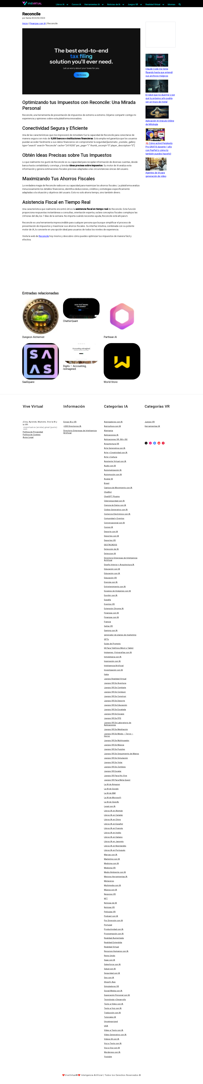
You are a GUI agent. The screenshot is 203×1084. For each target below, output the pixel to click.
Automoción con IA (113, 474)
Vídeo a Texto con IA (113, 1030)
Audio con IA (110, 466)
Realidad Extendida (113, 942)
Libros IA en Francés (113, 828)
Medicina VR (110, 868)
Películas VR (110, 912)
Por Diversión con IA (113, 920)
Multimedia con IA (112, 885)
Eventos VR (109, 604)
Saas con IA (109, 960)
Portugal (108, 925)
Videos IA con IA (111, 1039)
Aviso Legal (28, 437)
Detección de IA (111, 549)
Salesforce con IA (112, 964)
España (107, 600)
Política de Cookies (32, 435)
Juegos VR (133, 4)
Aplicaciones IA (111, 435)
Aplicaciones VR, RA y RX (116, 439)
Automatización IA (113, 470)
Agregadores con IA (113, 422)
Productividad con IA (113, 929)
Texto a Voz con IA (113, 1008)
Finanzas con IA (38, 23)
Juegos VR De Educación (115, 705)
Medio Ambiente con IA (115, 872)
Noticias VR (109, 907)
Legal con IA (109, 806)
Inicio (25, 23)
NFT (106, 899)
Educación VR (110, 578)
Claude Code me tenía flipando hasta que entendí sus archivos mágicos (159, 72)
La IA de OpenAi (111, 802)
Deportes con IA (111, 536)
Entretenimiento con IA (115, 587)
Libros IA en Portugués (114, 850)
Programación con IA (114, 934)
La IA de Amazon (112, 784)
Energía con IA (111, 582)
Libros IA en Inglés (112, 833)
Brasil (106, 483)
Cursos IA (76, 4)
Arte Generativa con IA (114, 448)
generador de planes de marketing (120, 635)
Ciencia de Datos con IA (115, 505)
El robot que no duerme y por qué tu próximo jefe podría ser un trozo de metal (160, 98)
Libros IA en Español (113, 824)
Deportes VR (110, 540)
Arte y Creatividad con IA (115, 453)
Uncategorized (111, 1021)
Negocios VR (110, 894)
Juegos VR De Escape (114, 714)
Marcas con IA (110, 855)
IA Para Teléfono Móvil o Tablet (118, 648)
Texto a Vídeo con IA (113, 1004)
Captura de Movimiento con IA (118, 488)
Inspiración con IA (112, 661)
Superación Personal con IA (117, 995)
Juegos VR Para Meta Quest (117, 780)
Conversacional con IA (114, 523)
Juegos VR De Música (114, 745)
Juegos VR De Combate (115, 688)
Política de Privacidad (33, 432)
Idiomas (171, 4)
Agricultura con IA (112, 426)
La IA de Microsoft (112, 798)
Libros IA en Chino (112, 820)
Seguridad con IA (112, 973)
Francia (107, 622)
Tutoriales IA (110, 1017)
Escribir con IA (110, 595)
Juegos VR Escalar (112, 771)
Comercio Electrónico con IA (117, 514)
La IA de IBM (110, 793)
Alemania (108, 431)
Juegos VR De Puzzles (114, 749)
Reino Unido (109, 956)
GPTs (106, 639)
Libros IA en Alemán (113, 811)
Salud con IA (110, 969)
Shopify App (110, 982)
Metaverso (109, 881)
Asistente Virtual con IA (115, 461)
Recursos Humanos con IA (116, 951)
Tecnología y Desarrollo (115, 1000)
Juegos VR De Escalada (115, 710)
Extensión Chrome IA (114, 609)
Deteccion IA (110, 554)
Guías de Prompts (112, 644)
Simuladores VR (111, 986)
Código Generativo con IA (116, 510)
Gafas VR (108, 626)
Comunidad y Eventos (114, 518)
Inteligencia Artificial (114, 666)
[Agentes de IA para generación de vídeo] (156, 164)
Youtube (108, 1057)
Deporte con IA (111, 532)
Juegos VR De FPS (112, 718)
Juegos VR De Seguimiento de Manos (121, 754)
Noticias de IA (113, 4)
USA (106, 1026)
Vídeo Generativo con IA (115, 1035)
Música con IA (110, 890)
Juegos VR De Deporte (114, 701)
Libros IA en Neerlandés (115, 846)
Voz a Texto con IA (113, 1043)
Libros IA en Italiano (113, 837)
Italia (106, 674)
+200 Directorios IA (72, 426)
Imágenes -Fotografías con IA (118, 652)
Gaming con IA (111, 630)
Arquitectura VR (111, 444)
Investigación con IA (113, 670)
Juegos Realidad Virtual (115, 679)
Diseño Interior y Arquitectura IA (119, 565)
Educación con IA (112, 569)
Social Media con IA (113, 991)
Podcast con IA (111, 916)
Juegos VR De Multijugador (116, 740)
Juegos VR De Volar (113, 762)
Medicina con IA (111, 863)
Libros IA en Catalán (113, 815)
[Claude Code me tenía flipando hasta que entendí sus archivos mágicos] (157, 60)
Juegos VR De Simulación (116, 758)
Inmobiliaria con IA (112, 657)
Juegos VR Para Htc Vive (115, 776)
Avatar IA (108, 479)
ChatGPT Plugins (112, 496)
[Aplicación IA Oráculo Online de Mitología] (157, 112)
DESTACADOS (110, 545)
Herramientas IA (92, 4)
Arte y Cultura (110, 457)
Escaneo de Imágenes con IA (117, 591)
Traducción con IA (112, 1013)
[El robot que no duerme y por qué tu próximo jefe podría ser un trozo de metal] (157, 86)
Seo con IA (109, 978)
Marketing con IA (112, 859)
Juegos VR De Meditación (116, 729)
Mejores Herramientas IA (115, 877)
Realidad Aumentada (114, 938)
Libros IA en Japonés (114, 841)
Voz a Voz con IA (112, 1048)
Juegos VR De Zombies (115, 767)
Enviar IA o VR (70, 422)
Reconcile (44, 236)
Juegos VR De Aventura (115, 683)
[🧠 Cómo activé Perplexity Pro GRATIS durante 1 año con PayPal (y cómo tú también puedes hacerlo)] (155, 135)
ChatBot (108, 492)
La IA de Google (111, 789)
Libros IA (60, 4)
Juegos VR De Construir (115, 696)
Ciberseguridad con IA (114, 501)
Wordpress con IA (112, 1052)
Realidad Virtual (153, 4)
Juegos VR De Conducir (115, 692)
